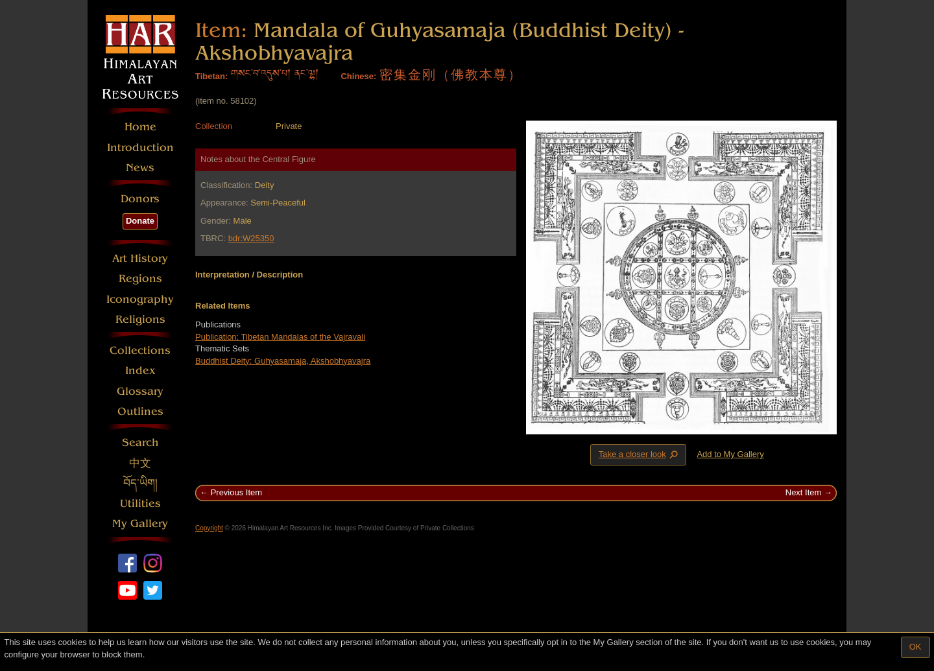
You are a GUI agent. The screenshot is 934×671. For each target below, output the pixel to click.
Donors (140, 199)
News (140, 167)
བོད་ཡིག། (140, 483)
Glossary (140, 391)
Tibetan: (211, 76)
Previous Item (236, 492)
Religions (140, 319)
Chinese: (358, 76)
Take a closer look (639, 454)
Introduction (140, 147)
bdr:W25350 (251, 238)
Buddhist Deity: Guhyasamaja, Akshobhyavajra (282, 361)
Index (140, 370)
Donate (140, 221)
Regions (140, 278)
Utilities (140, 503)
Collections (140, 350)
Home (140, 127)
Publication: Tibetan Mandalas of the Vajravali (280, 337)
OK (915, 647)
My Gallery (140, 523)
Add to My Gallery (730, 454)
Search (140, 442)
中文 (140, 463)
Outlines (140, 411)
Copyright (209, 528)
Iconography (140, 299)
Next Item (803, 492)
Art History (140, 258)
